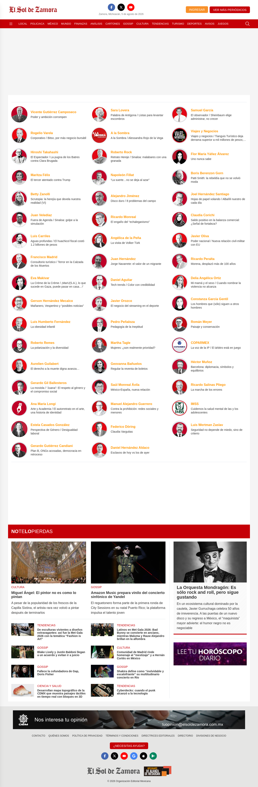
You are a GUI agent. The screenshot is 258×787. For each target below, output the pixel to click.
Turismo (178, 23)
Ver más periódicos (230, 9)
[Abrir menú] (11, 24)
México (53, 23)
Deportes (194, 23)
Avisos (209, 23)
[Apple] (143, 756)
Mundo (66, 23)
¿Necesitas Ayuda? (129, 745)
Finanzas (80, 23)
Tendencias (160, 23)
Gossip (128, 23)
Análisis (96, 23)
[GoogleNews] (133, 756)
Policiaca (37, 23)
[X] (121, 7)
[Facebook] (111, 7)
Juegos (223, 23)
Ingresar (197, 9)
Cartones (112, 23)
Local (23, 23)
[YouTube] (130, 7)
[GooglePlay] (153, 756)
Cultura (142, 23)
